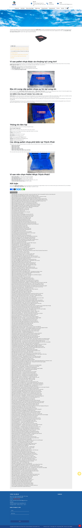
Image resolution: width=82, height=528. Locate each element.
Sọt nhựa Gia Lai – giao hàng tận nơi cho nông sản (20, 211)
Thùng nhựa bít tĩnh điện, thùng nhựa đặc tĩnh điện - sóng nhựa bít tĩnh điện (25, 329)
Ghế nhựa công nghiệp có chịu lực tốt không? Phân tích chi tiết (23, 238)
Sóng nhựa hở (52, 8)
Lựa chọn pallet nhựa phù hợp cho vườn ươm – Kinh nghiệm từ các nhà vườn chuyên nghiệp (28, 308)
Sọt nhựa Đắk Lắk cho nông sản (17, 213)
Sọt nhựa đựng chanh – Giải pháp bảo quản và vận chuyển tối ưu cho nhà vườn (26, 426)
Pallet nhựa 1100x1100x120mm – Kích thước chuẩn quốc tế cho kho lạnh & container (27, 313)
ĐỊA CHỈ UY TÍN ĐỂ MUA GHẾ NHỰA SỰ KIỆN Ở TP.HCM (22, 476)
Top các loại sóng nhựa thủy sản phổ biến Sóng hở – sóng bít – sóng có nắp (25, 311)
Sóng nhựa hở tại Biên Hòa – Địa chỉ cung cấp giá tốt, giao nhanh (23, 420)
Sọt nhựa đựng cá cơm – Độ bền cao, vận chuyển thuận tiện (22, 422)
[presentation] (18, 517)
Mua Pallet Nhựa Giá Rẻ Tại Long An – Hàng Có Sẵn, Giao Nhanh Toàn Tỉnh (25, 403)
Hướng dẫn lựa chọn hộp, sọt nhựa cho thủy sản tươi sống (22, 325)
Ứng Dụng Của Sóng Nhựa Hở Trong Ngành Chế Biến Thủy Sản (23, 444)
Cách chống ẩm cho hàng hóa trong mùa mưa (20, 209)
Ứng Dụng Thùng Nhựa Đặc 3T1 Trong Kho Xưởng (20, 246)
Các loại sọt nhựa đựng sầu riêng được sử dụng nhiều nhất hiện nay (23, 453)
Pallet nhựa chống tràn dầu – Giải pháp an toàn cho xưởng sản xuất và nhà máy (26, 392)
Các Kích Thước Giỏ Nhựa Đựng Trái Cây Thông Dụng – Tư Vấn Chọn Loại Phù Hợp (26, 413)
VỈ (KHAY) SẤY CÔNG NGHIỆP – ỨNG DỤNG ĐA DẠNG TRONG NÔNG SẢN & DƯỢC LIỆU (28, 347)
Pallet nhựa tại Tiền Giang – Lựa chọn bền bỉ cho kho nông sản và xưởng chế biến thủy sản (28, 340)
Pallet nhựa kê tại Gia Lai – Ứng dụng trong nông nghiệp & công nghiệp (24, 375)
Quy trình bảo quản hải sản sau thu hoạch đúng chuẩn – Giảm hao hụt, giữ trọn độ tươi (27, 283)
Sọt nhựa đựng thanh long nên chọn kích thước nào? (21, 228)
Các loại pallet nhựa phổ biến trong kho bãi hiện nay (21, 258)
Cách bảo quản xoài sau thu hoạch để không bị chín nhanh (22, 216)
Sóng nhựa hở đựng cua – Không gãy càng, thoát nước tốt (22, 278)
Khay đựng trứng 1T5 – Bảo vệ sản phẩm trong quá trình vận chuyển (24, 457)
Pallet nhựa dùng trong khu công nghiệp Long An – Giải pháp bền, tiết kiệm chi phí (26, 271)
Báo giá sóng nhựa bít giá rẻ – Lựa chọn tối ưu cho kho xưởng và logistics (24, 316)
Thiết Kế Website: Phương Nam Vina (33, 526)
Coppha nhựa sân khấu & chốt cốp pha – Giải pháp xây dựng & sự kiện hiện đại (25, 350)
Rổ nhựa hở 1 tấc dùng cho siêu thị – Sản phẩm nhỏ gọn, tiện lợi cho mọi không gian (27, 440)
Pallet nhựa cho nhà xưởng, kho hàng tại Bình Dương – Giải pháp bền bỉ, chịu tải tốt (26, 384)
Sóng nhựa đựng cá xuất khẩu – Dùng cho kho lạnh (21, 276)
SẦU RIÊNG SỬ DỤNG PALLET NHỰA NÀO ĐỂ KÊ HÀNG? (22, 483)
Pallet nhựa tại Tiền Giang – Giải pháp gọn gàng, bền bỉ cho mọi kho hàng (25, 330)
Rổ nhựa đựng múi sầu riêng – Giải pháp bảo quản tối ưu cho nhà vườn (24, 454)
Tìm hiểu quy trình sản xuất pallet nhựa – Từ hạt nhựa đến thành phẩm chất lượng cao (27, 382)
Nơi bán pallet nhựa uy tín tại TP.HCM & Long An (20, 252)
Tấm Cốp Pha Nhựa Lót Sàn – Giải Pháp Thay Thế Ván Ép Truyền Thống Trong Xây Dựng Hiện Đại (29, 250)
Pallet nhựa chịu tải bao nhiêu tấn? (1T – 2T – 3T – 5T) (21, 275)
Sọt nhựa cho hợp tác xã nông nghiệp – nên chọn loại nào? (22, 214)
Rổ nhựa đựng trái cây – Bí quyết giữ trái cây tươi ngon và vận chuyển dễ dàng (25, 357)
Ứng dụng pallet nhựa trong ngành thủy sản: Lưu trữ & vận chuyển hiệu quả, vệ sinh (26, 466)
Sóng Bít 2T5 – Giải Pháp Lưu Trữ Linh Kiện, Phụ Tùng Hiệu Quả (23, 248)
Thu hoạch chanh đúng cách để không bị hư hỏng (20, 219)
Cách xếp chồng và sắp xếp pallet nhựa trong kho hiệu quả (22, 323)
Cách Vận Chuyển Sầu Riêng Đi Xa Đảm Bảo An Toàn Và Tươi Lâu (23, 430)
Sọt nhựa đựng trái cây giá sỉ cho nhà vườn (19, 225)
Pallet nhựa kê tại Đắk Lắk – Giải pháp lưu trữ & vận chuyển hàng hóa (24, 373)
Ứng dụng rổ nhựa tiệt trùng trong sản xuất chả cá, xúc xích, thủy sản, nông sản (26, 294)
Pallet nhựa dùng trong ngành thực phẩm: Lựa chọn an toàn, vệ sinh (24, 468)
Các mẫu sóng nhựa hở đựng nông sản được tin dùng (21, 451)
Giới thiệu (23, 8)
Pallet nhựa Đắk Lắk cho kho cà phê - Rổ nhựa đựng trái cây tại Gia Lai (24, 203)
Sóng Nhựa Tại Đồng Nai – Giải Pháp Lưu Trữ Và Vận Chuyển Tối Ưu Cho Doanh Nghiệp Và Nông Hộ (29, 405)
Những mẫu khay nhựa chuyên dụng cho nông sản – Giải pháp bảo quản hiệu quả (26, 433)
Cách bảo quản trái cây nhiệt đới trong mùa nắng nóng (21, 324)
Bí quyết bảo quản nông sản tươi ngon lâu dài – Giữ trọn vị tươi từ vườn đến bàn (26, 326)
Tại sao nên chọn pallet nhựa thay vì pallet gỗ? (20, 445)
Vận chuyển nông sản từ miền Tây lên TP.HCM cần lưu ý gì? (22, 215)
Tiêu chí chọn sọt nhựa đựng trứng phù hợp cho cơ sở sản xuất (23, 398)
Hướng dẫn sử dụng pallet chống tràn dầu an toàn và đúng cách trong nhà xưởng (26, 391)
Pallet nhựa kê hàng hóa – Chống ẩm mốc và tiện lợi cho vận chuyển (24, 459)
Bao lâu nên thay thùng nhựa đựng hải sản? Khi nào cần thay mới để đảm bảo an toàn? (27, 284)
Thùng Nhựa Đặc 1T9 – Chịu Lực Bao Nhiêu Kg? (20, 247)
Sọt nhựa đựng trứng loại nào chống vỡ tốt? (19, 226)
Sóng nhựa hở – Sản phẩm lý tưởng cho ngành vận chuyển (22, 441)
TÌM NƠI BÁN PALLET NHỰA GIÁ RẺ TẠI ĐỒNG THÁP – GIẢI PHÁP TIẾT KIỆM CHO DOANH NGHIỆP (30, 338)
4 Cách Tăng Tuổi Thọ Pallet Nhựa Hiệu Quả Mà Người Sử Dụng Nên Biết (25, 388)
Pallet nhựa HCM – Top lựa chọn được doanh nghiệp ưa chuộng (23, 378)
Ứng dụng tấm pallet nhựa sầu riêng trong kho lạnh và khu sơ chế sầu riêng (25, 334)
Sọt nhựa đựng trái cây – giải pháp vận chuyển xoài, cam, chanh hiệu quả (24, 449)
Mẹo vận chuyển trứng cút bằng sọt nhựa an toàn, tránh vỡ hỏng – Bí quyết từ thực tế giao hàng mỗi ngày (31, 305)
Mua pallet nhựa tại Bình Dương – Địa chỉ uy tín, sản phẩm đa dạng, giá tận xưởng (26, 393)
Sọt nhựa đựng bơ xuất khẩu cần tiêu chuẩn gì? (20, 227)
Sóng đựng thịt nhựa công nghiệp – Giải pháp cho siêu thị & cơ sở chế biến (25, 366)
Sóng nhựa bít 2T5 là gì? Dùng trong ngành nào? (20, 269)
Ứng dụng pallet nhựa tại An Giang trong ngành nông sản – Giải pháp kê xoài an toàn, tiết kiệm (28, 344)
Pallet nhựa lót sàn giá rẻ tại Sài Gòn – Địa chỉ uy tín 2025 (21, 380)
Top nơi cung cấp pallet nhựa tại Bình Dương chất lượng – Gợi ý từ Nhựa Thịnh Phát (26, 464)
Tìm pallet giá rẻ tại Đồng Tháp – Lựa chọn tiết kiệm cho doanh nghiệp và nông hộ (26, 345)
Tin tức (58, 8)
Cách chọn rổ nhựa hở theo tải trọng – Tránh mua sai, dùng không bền (24, 268)
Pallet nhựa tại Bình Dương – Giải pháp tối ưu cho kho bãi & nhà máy (24, 376)
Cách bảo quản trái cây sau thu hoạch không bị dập (20, 218)
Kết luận (12, 57)
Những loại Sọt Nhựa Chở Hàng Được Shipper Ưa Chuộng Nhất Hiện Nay (25, 431)
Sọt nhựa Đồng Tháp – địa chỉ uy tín (18, 210)
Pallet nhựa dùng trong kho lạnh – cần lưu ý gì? (20, 208)
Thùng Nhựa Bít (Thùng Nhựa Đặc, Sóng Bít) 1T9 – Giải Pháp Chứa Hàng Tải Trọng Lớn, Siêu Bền (29, 282)
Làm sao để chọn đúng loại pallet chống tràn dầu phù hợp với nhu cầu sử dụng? (26, 390)
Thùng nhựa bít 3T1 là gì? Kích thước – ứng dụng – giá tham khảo (23, 263)
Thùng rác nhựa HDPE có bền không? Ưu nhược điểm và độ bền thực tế (24, 239)
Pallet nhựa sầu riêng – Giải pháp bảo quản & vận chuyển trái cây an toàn (24, 381)
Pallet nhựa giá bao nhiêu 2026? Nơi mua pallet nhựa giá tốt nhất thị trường (25, 205)
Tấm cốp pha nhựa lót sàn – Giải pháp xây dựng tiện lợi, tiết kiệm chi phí (24, 318)
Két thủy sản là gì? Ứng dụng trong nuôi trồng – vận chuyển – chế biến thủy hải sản (26, 295)
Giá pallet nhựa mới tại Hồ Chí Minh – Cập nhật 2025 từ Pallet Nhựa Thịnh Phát (26, 328)
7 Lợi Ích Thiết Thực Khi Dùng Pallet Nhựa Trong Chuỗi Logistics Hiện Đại (25, 404)
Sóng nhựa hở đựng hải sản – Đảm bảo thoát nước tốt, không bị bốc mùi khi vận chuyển (27, 401)
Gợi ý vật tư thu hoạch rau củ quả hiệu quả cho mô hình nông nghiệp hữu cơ (25, 397)
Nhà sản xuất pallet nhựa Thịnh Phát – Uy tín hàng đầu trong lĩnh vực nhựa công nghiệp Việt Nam (29, 327)
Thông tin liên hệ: (14, 52)
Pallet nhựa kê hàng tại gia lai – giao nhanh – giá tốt (21, 265)
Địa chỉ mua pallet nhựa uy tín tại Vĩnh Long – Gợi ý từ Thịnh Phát (23, 296)
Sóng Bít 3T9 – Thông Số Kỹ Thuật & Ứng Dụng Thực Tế (21, 249)
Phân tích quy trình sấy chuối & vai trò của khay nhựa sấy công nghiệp (24, 349)
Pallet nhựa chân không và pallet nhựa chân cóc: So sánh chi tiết (23, 456)
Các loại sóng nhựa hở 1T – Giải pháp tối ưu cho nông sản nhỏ (22, 434)
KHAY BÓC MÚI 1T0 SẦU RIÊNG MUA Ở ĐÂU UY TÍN (21, 481)
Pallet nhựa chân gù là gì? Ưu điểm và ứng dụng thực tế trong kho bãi (24, 469)
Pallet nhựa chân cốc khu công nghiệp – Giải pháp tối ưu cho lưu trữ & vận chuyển (26, 394)
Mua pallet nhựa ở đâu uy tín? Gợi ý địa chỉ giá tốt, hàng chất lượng (23, 436)
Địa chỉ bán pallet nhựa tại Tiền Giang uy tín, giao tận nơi (21, 291)
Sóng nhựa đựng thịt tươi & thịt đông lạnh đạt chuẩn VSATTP (22, 279)
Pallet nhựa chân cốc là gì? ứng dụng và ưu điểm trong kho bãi (23, 452)
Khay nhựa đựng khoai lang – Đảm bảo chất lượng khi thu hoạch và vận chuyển (26, 419)
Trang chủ (17, 8)
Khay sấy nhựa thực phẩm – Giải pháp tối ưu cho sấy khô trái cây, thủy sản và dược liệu (27, 389)
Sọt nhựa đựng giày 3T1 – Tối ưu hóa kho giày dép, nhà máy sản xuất (24, 421)
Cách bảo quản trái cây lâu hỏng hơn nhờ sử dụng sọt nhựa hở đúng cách (25, 224)
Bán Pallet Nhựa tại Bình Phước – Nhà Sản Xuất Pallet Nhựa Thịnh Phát (24, 337)
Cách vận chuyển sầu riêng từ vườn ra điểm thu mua (21, 217)
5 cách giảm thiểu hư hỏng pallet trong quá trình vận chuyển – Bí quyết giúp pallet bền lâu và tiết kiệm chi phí (31, 360)
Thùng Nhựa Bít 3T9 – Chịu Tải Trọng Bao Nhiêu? (20, 243)
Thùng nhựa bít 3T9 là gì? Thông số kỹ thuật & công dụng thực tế (23, 262)
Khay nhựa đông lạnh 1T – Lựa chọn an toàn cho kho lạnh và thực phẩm (24, 425)
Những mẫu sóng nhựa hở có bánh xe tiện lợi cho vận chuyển (22, 447)
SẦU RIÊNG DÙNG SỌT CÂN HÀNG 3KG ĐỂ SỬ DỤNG (21, 480)
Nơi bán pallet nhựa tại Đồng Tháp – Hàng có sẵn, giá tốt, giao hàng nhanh (25, 343)
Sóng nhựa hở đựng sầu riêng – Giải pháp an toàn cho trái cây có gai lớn (24, 415)
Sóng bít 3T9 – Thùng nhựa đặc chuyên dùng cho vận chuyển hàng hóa (24, 289)
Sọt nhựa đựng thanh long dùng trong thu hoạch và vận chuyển (23, 232)
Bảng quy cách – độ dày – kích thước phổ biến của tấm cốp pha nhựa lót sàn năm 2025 (27, 297)
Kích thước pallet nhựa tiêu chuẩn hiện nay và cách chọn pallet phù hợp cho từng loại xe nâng (28, 196)
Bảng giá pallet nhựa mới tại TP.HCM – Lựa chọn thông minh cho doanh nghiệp (26, 317)
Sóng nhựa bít (44, 8)
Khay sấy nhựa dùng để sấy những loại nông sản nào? (21, 220)
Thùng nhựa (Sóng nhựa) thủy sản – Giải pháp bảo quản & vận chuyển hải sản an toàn (27, 286)
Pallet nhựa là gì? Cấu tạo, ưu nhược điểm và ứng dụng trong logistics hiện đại (25, 197)
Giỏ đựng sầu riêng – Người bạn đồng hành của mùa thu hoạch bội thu (24, 335)
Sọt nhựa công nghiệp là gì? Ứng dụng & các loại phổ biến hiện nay (23, 259)
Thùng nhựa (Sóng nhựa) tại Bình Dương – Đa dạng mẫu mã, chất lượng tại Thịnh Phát (27, 402)
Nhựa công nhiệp (29, 8)
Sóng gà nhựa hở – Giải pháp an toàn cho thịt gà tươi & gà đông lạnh (24, 367)
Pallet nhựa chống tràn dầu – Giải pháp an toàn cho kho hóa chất (23, 372)
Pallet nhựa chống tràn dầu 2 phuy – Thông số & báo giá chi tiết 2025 (24, 369)
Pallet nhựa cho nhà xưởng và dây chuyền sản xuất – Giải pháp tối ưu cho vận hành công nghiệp (29, 467)
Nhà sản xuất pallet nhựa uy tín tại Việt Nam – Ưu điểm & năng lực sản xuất (25, 377)
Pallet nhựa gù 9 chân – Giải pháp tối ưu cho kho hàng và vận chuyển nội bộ (25, 474)
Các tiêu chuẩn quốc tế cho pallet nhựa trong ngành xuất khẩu (23, 359)
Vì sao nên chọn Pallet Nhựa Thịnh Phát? (18, 56)
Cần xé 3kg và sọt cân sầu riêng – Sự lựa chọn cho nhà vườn (22, 455)
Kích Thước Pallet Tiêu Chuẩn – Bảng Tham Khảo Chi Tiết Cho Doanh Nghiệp (25, 429)
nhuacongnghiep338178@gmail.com (19, 137)
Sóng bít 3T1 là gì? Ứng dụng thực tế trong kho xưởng (21, 290)
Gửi (20, 521)
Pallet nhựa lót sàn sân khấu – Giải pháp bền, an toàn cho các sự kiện (24, 319)
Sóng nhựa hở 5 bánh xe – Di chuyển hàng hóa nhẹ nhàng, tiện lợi (23, 315)
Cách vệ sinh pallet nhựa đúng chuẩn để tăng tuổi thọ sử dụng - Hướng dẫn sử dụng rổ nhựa (28, 200)
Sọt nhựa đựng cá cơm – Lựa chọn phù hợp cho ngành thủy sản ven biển (25, 470)
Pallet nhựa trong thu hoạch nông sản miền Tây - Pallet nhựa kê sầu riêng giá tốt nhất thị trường (29, 199)
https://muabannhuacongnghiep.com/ (21, 138)
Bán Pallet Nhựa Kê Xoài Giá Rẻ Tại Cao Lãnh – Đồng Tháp (22, 351)
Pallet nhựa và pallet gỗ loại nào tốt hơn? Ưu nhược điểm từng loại (23, 242)
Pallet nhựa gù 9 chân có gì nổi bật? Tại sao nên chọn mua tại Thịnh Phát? (25, 437)
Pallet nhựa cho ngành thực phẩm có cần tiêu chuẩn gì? (21, 207)
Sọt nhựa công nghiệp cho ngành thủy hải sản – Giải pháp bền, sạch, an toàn (25, 260)
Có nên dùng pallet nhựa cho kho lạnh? (18, 230)
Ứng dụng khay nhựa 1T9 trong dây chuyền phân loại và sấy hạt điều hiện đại (25, 336)
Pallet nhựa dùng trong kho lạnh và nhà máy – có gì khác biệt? (23, 446)
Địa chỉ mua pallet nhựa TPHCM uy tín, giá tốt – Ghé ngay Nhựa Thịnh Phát (25, 465)
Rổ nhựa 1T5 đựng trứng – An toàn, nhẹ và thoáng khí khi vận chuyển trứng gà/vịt (26, 409)
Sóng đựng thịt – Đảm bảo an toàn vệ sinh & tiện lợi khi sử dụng (23, 355)
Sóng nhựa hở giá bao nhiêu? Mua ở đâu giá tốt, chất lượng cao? (23, 237)
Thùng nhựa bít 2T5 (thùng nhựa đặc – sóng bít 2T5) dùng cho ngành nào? (25, 281)
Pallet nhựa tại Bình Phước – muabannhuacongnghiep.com (22, 332)
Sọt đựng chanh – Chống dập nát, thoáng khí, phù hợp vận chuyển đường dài (25, 400)
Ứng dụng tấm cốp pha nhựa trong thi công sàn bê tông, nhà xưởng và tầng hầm (26, 333)
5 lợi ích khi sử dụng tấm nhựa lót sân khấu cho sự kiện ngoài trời (23, 304)
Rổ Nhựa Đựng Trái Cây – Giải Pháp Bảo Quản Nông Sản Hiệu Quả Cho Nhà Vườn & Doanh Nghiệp (29, 414)
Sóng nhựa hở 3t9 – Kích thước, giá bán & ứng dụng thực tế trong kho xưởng (25, 257)
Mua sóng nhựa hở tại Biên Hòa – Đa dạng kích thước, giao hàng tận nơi (24, 386)
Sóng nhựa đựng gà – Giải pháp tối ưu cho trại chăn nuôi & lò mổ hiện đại (24, 280)
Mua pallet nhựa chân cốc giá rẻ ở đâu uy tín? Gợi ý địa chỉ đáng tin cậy (24, 475)
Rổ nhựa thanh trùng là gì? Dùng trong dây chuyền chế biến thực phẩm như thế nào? (27, 293)
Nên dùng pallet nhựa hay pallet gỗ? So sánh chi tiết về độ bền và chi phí (24, 195)
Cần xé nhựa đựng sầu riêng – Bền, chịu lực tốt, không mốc (22, 254)
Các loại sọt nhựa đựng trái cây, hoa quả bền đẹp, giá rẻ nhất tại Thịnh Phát (25, 432)
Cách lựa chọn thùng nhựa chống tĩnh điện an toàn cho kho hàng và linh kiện (25, 307)
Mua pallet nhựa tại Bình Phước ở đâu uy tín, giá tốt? (21, 292)
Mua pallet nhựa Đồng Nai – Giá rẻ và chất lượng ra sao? (21, 463)
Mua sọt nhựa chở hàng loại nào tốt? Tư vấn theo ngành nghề (22, 253)
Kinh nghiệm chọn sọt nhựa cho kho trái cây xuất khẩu (21, 231)
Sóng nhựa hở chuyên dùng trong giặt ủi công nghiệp (21, 438)
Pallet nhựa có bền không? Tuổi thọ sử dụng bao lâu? (21, 235)
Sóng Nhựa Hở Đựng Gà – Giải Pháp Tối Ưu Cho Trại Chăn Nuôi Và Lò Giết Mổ (25, 412)
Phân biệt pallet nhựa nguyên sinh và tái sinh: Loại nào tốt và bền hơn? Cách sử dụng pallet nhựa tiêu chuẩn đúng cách (33, 194)
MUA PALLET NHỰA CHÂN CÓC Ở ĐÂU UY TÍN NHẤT (21, 478)
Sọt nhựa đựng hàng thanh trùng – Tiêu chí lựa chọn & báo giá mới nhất (24, 302)
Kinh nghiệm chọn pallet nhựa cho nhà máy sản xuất (21, 261)
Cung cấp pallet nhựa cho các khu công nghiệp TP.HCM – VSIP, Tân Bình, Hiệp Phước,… (27, 383)
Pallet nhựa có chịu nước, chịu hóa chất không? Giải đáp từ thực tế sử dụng (25, 272)
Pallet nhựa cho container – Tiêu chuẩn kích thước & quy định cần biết (24, 312)
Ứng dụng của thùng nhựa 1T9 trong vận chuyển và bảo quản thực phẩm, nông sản (26, 306)
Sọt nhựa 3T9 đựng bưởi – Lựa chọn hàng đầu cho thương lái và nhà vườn (25, 427)
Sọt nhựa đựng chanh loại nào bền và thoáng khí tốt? (21, 229)
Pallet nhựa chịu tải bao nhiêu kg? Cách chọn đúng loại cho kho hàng (24, 236)
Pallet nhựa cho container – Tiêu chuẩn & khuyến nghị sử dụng (23, 458)
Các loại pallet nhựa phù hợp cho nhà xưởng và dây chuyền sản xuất (24, 443)
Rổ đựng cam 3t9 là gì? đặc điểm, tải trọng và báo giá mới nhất (23, 267)
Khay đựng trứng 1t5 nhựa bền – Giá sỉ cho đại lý (20, 251)
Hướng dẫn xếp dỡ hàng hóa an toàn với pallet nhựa (21, 362)
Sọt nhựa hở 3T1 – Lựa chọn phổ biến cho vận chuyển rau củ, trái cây (24, 416)
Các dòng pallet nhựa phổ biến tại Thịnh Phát (19, 54)
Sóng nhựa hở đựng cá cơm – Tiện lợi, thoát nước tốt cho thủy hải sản (24, 423)
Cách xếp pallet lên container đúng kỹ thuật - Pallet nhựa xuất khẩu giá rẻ (25, 206)
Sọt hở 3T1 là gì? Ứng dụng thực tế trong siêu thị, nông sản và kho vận (24, 314)
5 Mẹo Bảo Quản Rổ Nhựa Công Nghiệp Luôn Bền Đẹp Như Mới (23, 410)
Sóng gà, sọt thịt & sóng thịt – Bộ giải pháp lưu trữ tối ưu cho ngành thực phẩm (26, 356)
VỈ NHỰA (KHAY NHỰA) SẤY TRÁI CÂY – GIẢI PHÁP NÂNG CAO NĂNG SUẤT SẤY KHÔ (27, 346)
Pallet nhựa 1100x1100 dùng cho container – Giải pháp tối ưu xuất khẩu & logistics (26, 274)
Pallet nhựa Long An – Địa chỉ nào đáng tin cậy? (20, 462)
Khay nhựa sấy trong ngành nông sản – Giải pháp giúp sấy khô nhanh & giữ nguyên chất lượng (28, 354)
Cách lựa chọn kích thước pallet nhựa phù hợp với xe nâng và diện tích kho (25, 322)
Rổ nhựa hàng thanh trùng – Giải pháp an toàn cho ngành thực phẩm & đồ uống (26, 303)
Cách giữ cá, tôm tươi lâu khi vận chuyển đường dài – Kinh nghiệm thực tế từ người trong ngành (29, 285)
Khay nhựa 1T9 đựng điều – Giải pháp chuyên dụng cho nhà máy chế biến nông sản (26, 424)
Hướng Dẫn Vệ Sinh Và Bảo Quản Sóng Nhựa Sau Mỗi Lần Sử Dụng (24, 408)
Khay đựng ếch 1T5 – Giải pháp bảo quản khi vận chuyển (21, 442)
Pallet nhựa (37, 8)
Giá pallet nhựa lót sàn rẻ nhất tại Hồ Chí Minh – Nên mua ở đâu (23, 379)
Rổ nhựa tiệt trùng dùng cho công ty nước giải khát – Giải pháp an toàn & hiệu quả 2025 (27, 301)
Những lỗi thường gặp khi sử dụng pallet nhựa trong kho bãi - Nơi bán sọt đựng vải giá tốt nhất (29, 198)
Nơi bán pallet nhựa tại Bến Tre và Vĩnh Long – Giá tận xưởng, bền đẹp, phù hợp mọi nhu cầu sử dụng (30, 339)
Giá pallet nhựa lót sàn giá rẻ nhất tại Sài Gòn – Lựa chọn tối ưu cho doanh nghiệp (26, 365)
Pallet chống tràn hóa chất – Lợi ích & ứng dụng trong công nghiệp (23, 371)
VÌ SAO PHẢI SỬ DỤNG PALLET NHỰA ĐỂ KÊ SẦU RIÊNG (22, 484)
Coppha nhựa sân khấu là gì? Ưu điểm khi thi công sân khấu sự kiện (23, 264)
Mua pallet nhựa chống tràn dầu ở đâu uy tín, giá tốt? (21, 370)
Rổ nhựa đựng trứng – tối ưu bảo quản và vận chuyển (21, 448)
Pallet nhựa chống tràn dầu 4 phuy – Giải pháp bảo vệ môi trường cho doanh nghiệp (26, 368)
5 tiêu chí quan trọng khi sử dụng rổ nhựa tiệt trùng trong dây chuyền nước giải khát (27, 300)
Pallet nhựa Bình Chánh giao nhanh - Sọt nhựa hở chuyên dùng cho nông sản (25, 204)
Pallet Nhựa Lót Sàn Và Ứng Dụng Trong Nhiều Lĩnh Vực (22, 435)
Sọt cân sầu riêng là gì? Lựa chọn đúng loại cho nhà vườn (22, 473)
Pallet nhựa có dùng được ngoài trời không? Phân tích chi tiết (22, 240)
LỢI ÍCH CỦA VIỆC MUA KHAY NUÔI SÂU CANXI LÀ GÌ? (21, 477)
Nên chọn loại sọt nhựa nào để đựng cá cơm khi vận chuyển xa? (23, 399)
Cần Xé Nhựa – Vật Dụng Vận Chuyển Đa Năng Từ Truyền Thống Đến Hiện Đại (26, 411)
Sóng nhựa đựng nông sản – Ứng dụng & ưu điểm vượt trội (22, 358)
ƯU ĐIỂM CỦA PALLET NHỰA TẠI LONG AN (20, 51)
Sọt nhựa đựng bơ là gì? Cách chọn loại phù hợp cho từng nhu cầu (23, 221)
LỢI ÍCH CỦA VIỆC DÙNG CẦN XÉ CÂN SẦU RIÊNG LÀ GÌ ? (22, 479)
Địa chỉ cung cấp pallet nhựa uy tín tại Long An (19, 49)
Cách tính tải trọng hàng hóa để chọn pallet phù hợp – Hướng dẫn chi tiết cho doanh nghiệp (28, 361)
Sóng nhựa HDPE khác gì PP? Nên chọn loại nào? (20, 270)
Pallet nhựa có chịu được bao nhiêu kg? (18, 241)
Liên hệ (62, 8)
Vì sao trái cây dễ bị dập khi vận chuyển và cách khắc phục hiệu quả (23, 222)
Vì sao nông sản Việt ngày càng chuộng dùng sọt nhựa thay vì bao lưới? (24, 321)
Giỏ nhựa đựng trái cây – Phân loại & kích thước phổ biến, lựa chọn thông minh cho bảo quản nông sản (30, 387)
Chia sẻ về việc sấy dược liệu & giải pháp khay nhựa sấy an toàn (23, 348)
